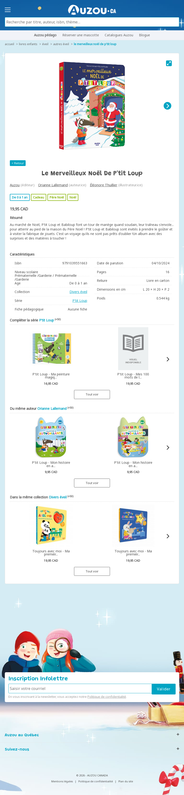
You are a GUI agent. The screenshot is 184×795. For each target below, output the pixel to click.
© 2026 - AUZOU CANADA (92, 775)
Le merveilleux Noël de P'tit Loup (95, 44)
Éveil (45, 44)
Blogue (144, 35)
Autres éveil (61, 44)
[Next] (167, 105)
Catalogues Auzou (119, 35)
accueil (9, 44)
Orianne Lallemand (53, 185)
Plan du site (125, 781)
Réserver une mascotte (80, 35)
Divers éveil (78, 291)
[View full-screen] (169, 63)
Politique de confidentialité (106, 696)
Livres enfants (28, 44)
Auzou (15, 185)
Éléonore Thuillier (103, 185)
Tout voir (92, 394)
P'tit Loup (79, 300)
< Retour (18, 163)
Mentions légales (62, 781)
